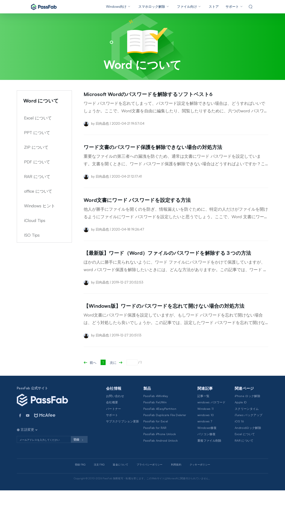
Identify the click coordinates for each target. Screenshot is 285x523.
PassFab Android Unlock (160, 473)
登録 (79, 472)
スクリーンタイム (247, 441)
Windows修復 (206, 460)
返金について (120, 497)
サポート (232, 6)
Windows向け (116, 6)
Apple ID (241, 435)
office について (38, 191)
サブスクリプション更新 (122, 454)
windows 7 (204, 454)
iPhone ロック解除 (247, 428)
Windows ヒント (39, 205)
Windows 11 (205, 441)
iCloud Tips (34, 220)
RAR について (37, 176)
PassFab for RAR (155, 460)
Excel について (38, 117)
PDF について (37, 161)
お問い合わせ (115, 428)
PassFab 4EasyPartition (159, 441)
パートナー (113, 441)
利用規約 (176, 497)
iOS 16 (239, 454)
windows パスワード (211, 435)
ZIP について (36, 147)
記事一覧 (203, 428)
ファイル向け (187, 6)
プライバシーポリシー (149, 497)
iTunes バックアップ (248, 447)
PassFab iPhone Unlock (159, 466)
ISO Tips (32, 235)
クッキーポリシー (200, 497)
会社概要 (112, 435)
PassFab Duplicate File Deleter (164, 447)
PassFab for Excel (155, 454)
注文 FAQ (99, 497)
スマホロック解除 (151, 6)
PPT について (37, 132)
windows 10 (205, 447)
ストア (214, 6)
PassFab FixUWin (155, 435)
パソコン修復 (206, 466)
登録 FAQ (80, 497)
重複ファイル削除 (209, 473)
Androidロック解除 (248, 460)
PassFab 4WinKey (155, 428)
